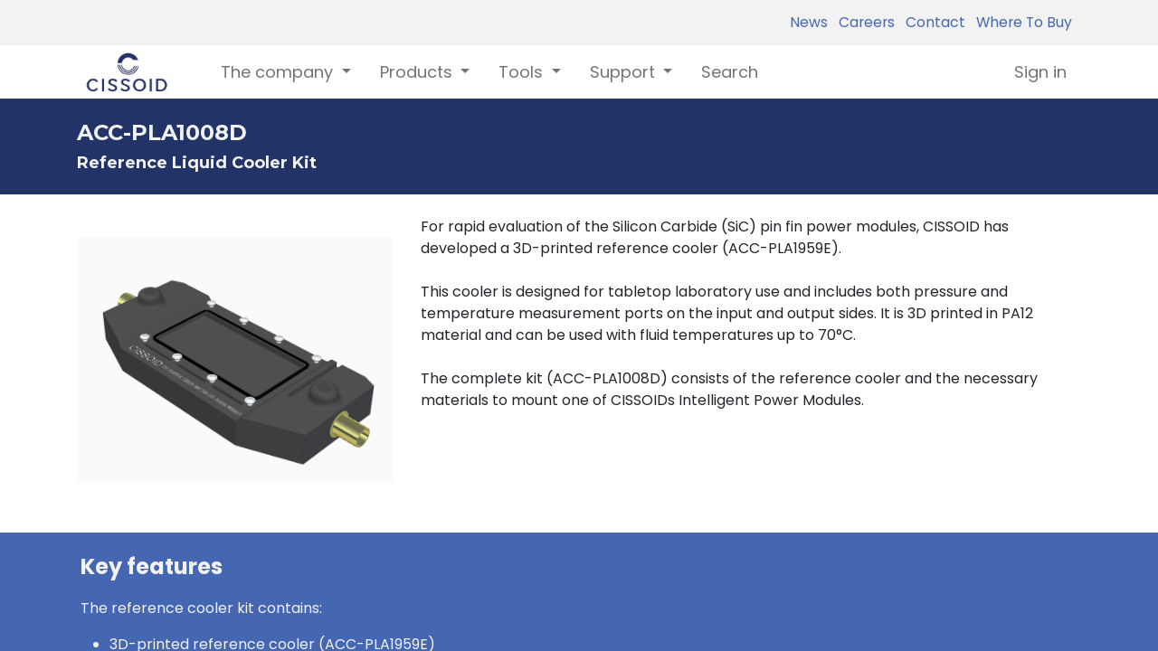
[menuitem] (730, 72)
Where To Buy (1020, 22)
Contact (931, 22)
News (809, 22)
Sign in (1040, 72)
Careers (863, 22)
